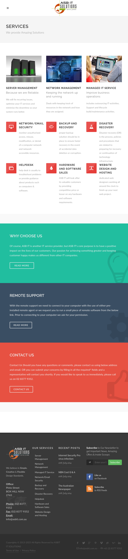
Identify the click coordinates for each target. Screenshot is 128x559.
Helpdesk (39, 499)
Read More (21, 325)
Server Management (41, 457)
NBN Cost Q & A (66, 472)
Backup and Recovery (40, 487)
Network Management (41, 465)
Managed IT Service (44, 472)
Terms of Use (12, 550)
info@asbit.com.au (16, 519)
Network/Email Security (42, 479)
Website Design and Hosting (42, 514)
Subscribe (115, 462)
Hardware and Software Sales (42, 505)
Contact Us (21, 389)
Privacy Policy (29, 550)
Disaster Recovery (43, 493)
